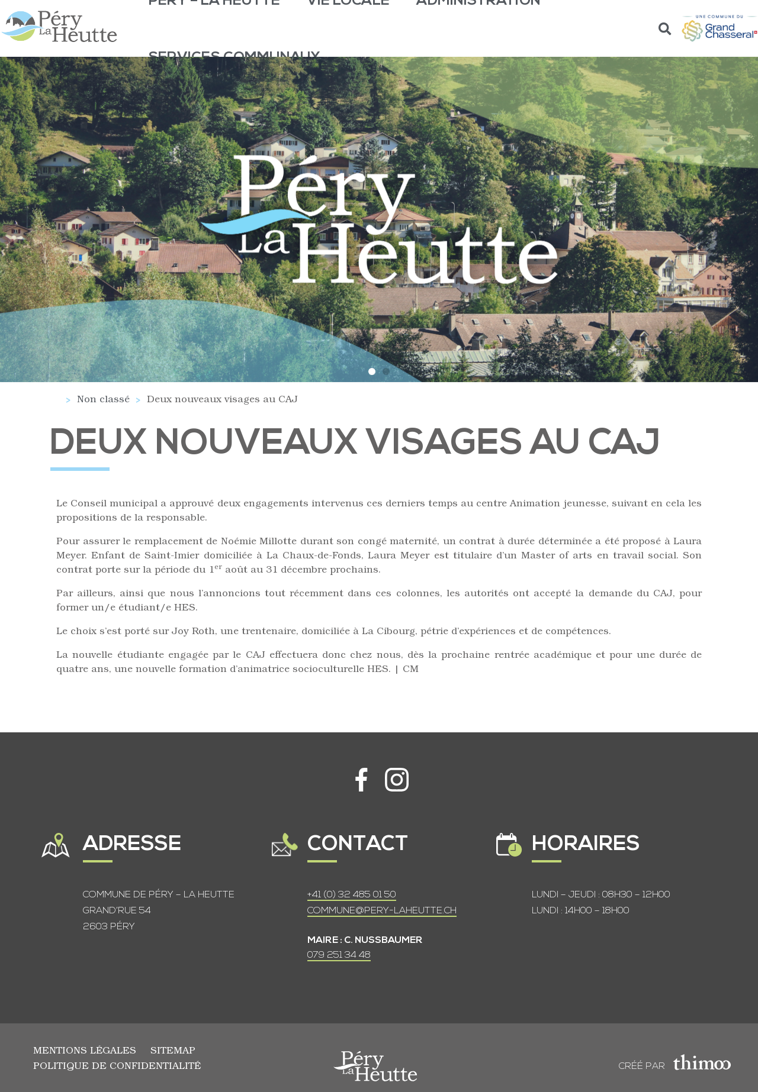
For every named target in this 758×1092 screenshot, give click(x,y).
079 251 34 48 (339, 955)
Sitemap (172, 1049)
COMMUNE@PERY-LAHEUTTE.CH (382, 911)
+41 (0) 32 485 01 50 (351, 895)
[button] (665, 28)
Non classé (103, 398)
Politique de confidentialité (117, 1065)
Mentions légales (84, 1049)
